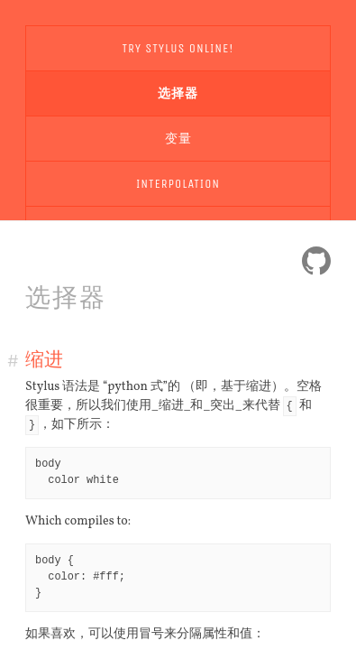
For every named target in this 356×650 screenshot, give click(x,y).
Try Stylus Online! (178, 48)
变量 (178, 138)
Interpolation (178, 183)
